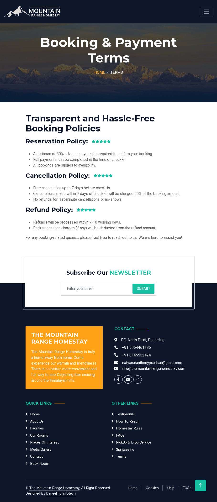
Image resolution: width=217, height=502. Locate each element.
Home (99, 72)
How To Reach (127, 421)
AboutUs (37, 421)
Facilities (37, 428)
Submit (143, 289)
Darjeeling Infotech (61, 493)
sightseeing (125, 449)
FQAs (187, 488)
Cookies (152, 488)
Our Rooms (39, 435)
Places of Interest (44, 442)
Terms (121, 456)
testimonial (125, 414)
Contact (36, 456)
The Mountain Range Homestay (54, 488)
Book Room (39, 463)
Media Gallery (40, 449)
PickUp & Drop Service (133, 442)
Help (170, 488)
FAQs (120, 435)
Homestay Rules (129, 428)
